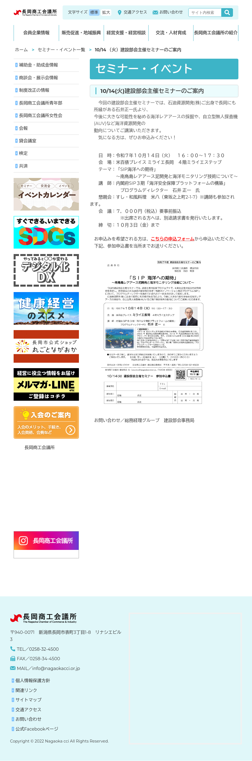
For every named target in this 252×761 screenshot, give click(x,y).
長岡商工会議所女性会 (41, 115)
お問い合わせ (168, 12)
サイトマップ (29, 700)
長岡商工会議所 (39, 448)
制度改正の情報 (34, 90)
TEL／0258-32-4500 (38, 649)
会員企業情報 (36, 32)
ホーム (21, 49)
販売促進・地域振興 (81, 32)
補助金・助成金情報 (38, 65)
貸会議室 (27, 141)
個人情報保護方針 (33, 681)
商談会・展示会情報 (38, 77)
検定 (23, 153)
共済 (23, 166)
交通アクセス (132, 12)
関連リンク (26, 690)
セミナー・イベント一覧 (62, 49)
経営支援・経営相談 (126, 32)
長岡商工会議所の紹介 (216, 32)
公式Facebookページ (37, 729)
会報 (23, 128)
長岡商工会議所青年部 (41, 103)
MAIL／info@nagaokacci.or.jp (49, 668)
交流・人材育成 (171, 32)
